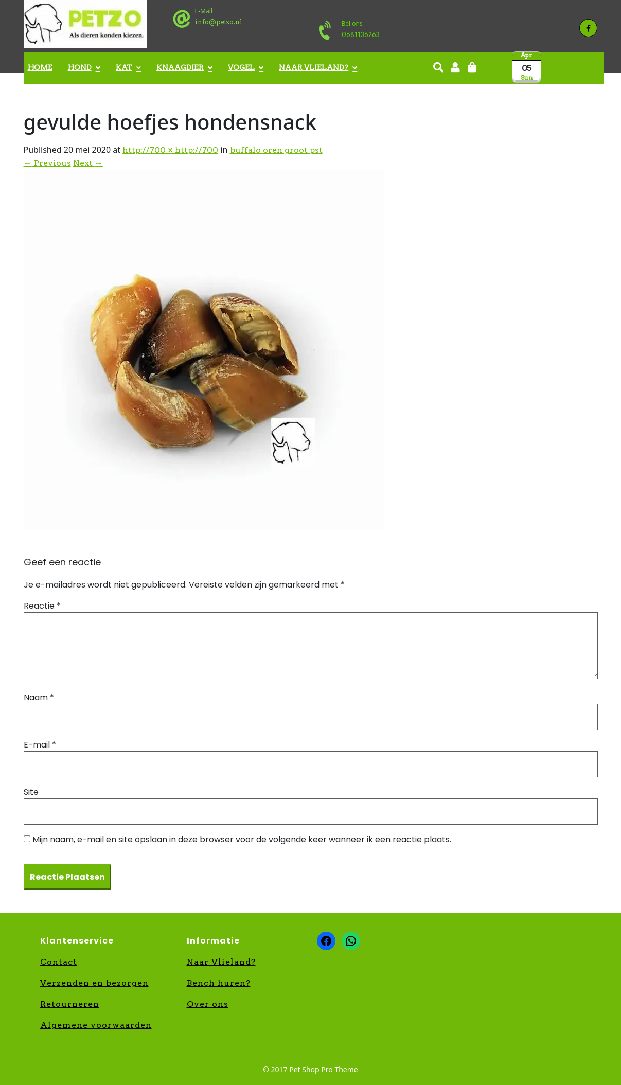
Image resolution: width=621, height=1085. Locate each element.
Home (40, 67)
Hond (80, 67)
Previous (47, 163)
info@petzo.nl (218, 22)
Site (31, 792)
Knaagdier (180, 67)
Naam (39, 697)
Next (88, 163)
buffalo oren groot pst (276, 150)
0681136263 (361, 35)
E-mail (40, 745)
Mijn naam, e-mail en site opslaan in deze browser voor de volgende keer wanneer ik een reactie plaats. (241, 839)
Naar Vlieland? (313, 67)
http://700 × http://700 (170, 150)
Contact (58, 962)
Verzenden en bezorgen (94, 983)
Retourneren (69, 1004)
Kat (124, 67)
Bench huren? (219, 983)
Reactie (42, 606)
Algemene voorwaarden (96, 1025)
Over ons (207, 1004)
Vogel (241, 67)
